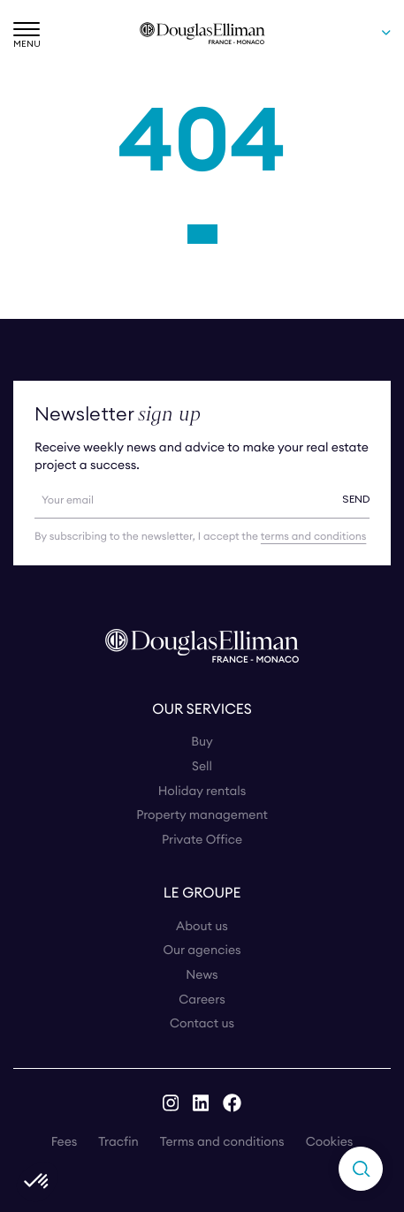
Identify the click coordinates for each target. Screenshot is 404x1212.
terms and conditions (313, 536)
